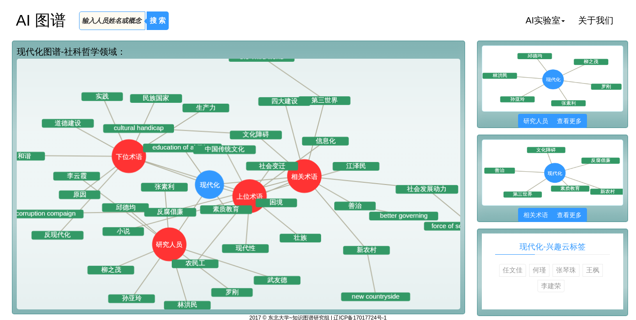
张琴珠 (566, 270)
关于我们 (595, 20)
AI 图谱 (41, 20)
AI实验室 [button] (545, 20)
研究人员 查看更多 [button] (552, 120)
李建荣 (551, 286)
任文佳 (512, 270)
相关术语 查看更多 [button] (552, 214)
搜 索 (158, 20)
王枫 (592, 270)
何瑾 (539, 270)
